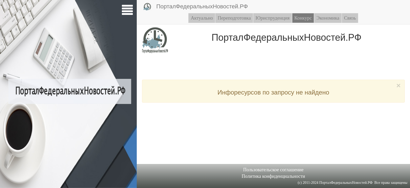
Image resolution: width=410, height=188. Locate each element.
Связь (350, 18)
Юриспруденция (272, 18)
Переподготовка (234, 18)
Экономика (327, 18)
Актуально (202, 18)
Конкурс (303, 18)
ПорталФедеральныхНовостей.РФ (195, 7)
